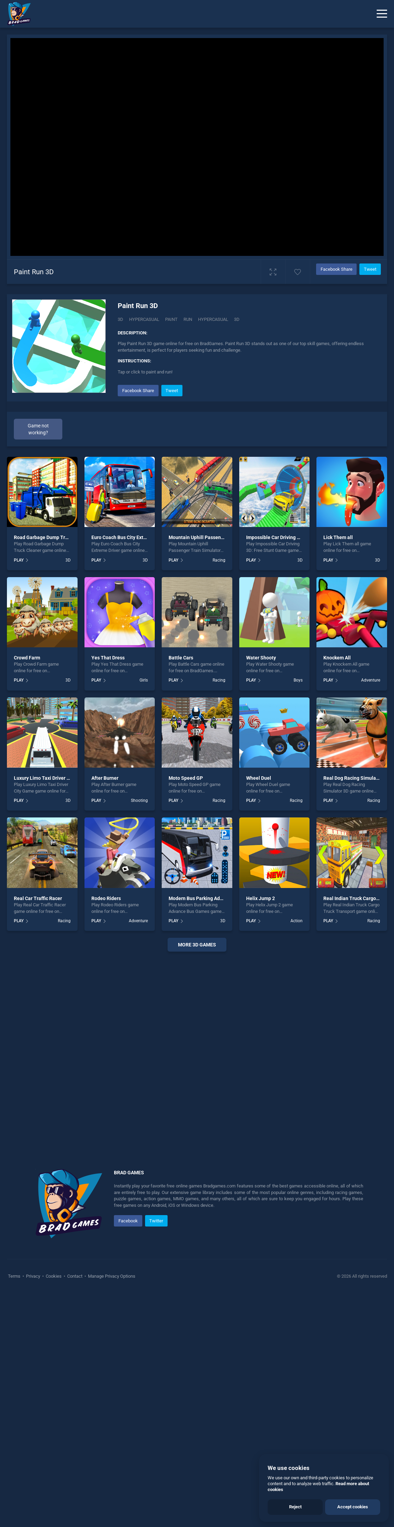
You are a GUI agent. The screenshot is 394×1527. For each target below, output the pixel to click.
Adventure (370, 680)
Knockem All (337, 657)
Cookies (54, 1276)
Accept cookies (352, 1506)
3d (237, 319)
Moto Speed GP (186, 778)
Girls (144, 680)
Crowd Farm (27, 657)
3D (120, 319)
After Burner (104, 778)
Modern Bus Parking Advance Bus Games (214, 898)
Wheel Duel (258, 778)
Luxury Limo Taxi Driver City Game (51, 778)
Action (296, 920)
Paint (171, 319)
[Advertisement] (197, 1052)
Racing (219, 560)
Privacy (33, 1276)
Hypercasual (144, 319)
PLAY (19, 560)
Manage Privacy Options (111, 1276)
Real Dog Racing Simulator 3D (356, 778)
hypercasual (213, 319)
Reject (295, 1506)
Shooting (139, 800)
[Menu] (382, 14)
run (187, 319)
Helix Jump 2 (260, 898)
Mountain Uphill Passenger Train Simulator (216, 537)
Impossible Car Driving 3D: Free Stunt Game (294, 537)
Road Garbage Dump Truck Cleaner (52, 537)
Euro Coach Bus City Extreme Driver (130, 537)
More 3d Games (197, 944)
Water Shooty (261, 657)
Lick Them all (338, 537)
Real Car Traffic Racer (38, 898)
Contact (74, 1276)
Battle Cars (181, 657)
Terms (14, 1276)
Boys (298, 680)
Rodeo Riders (106, 898)
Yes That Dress (108, 657)
